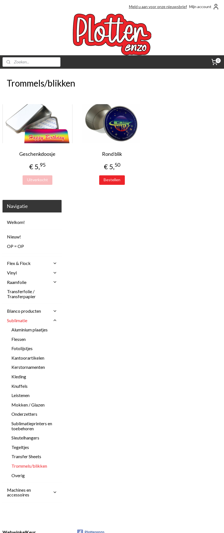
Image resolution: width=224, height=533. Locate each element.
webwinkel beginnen (120, 523)
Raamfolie (32, 154)
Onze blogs (87, 481)
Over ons (85, 487)
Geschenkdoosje (91, 154)
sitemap (91, 523)
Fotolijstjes (22, 221)
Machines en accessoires (32, 365)
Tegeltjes (20, 320)
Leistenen (20, 268)
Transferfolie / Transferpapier (21, 167)
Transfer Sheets (26, 329)
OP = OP (15, 118)
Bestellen (144, 179)
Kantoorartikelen (27, 230)
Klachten (85, 475)
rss (101, 523)
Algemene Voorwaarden (98, 450)
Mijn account (204, 6)
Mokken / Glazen (28, 277)
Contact (84, 462)
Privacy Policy (89, 493)
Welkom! (16, 95)
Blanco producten (32, 184)
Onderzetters (24, 287)
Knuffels (19, 258)
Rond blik (144, 154)
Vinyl (32, 145)
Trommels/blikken (29, 338)
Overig (18, 348)
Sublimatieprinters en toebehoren (31, 299)
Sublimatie (32, 193)
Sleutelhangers (25, 310)
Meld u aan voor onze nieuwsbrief (158, 6)
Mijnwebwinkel (166, 523)
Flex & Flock (32, 136)
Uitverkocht (90, 179)
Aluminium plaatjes (29, 202)
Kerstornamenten (28, 240)
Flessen (18, 211)
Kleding (18, 249)
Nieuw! (14, 109)
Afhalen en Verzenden (96, 443)
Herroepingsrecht (92, 468)
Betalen (84, 456)
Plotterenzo (90, 405)
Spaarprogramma (91, 500)
